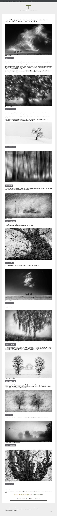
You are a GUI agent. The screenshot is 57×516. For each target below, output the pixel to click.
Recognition (31, 1)
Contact (37, 1)
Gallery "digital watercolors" (10, 109)
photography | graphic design (29, 120)
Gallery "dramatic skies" (9, 58)
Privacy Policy (9, 510)
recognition (21, 68)
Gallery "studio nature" (9, 262)
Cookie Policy (13, 510)
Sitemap (16, 510)
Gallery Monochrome (10, 1)
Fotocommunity (37, 498)
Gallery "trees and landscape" (10, 146)
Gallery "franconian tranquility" (10, 221)
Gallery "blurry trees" (9, 185)
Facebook (18, 498)
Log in (51, 511)
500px (27, 498)
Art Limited (23, 498)
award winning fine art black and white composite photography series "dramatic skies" (33, 70)
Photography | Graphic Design (22, 1)
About (6, 510)
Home (4, 1)
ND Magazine (31, 498)
